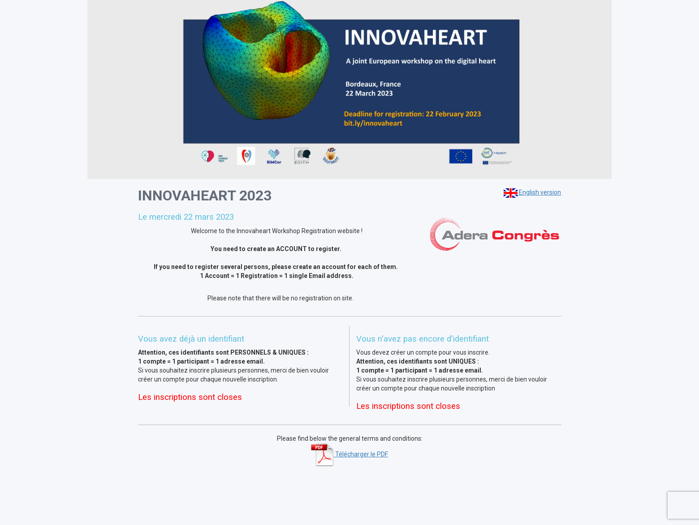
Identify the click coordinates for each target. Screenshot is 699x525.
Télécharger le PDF (349, 454)
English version (532, 192)
